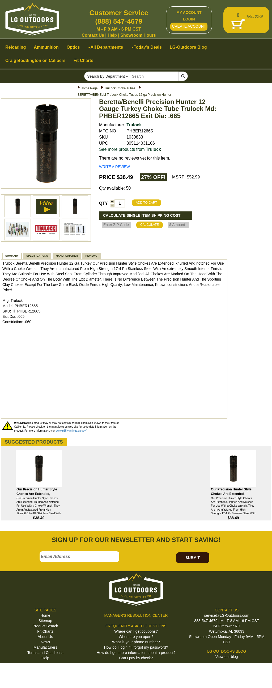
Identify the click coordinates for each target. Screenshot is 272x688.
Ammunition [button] (46, 47)
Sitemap (45, 621)
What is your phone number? (136, 642)
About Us (45, 637)
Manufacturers (45, 647)
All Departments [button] (105, 47)
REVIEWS (91, 255)
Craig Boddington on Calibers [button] (35, 60)
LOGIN (189, 19)
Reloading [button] (15, 47)
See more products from (130, 149)
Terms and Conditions (45, 653)
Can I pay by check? (136, 658)
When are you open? (136, 637)
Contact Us (93, 35)
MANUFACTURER (67, 255)
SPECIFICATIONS (37, 255)
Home (45, 615)
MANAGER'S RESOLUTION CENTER (136, 615)
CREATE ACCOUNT (189, 26)
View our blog (226, 656)
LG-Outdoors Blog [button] (188, 47)
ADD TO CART (146, 203)
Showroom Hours (138, 35)
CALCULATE (149, 225)
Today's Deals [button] (146, 47)
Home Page (89, 88)
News (45, 642)
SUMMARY (12, 255)
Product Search (45, 626)
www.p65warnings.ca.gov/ (71, 430)
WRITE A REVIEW (114, 167)
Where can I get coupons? (136, 631)
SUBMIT (192, 558)
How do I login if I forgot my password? (136, 647)
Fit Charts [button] (84, 60)
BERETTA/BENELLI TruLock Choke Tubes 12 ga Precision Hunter (124, 95)
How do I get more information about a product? (136, 653)
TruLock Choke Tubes (119, 88)
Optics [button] (73, 47)
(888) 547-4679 (118, 21)
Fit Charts (45, 631)
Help (112, 35)
